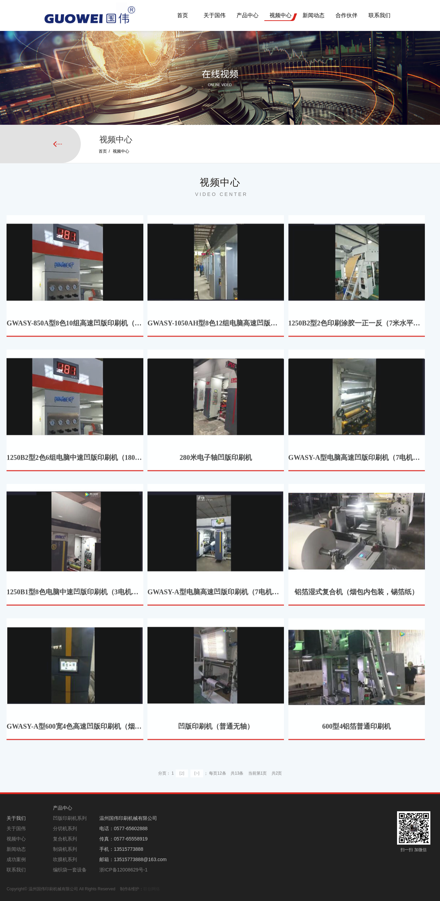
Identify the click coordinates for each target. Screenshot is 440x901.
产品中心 (247, 15)
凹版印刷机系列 (70, 818)
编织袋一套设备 (70, 869)
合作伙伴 (347, 15)
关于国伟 (215, 15)
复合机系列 (65, 839)
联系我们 (379, 15)
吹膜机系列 (65, 859)
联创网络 (151, 889)
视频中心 (281, 15)
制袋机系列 (65, 849)
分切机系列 (65, 828)
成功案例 (16, 859)
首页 (182, 15)
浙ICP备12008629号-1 (123, 869)
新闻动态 (313, 15)
